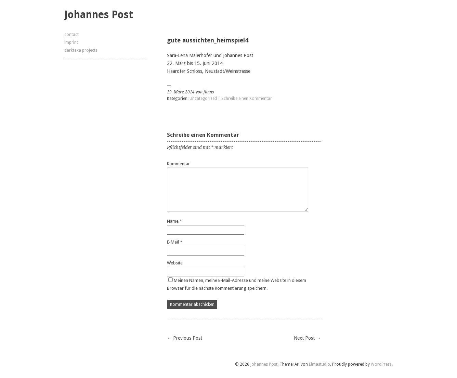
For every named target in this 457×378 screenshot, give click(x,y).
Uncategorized (203, 98)
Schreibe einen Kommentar (246, 98)
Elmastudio (319, 364)
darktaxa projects (80, 50)
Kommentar (178, 163)
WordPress (381, 364)
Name (174, 221)
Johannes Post (98, 15)
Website (175, 262)
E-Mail (174, 242)
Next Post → (307, 338)
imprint (71, 42)
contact (71, 34)
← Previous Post (184, 338)
